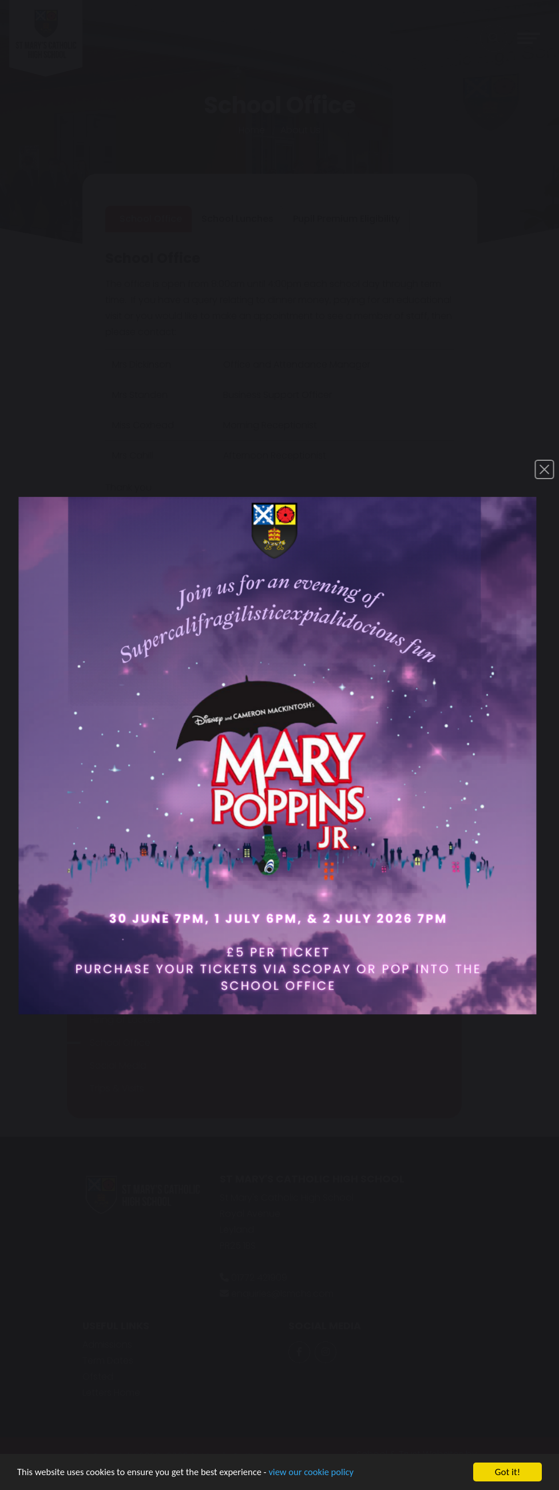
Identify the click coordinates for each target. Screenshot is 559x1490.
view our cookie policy (320, 1475)
